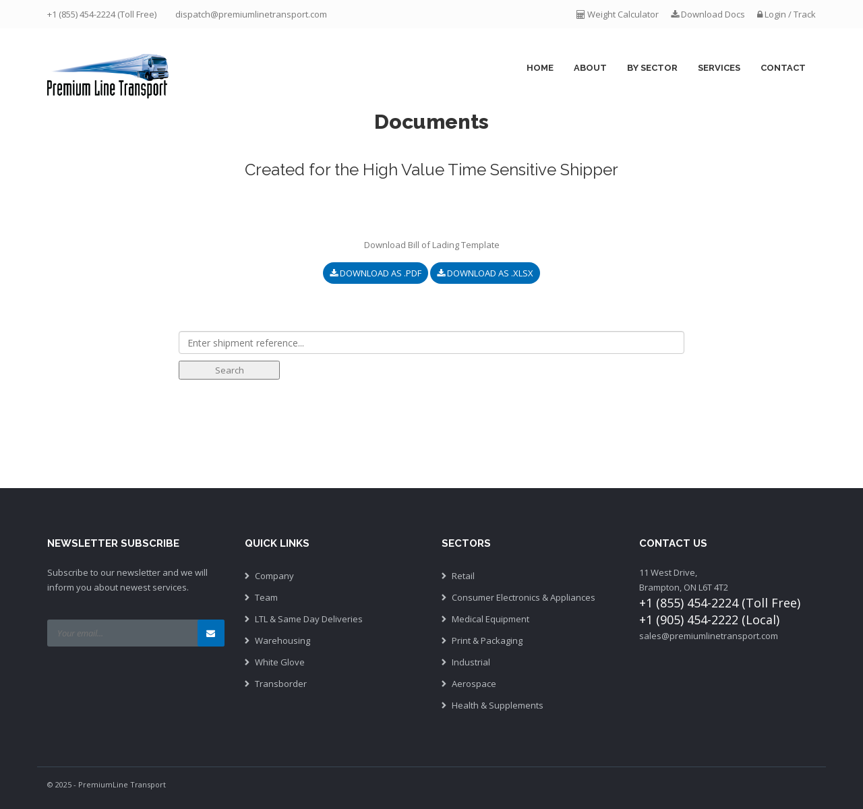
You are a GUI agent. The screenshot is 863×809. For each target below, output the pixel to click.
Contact (783, 68)
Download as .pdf (375, 273)
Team (266, 597)
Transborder (281, 684)
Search (229, 370)
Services (719, 68)
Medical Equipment (490, 619)
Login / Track (786, 14)
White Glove (280, 662)
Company (274, 576)
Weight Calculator (618, 14)
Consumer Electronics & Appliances (523, 597)
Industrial (471, 662)
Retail (463, 576)
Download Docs (708, 14)
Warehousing (282, 640)
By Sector (652, 68)
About (590, 68)
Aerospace (474, 684)
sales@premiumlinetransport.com (708, 636)
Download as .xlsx (485, 273)
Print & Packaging (487, 640)
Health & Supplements (497, 705)
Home (540, 68)
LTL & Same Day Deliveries (309, 619)
